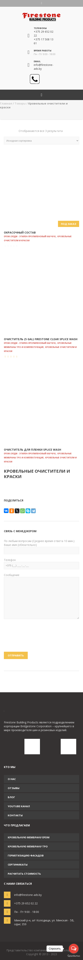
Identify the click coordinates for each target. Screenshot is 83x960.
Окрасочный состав (20, 232)
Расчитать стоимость (24, 873)
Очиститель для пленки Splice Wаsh (32, 449)
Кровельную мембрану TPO (28, 846)
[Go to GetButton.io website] (73, 956)
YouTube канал (19, 806)
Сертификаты (18, 864)
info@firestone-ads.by (28, 895)
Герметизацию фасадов (26, 855)
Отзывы (13, 788)
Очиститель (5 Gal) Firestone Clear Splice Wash (40, 339)
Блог (11, 797)
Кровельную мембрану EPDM (28, 837)
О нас (12, 779)
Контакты (15, 815)
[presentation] (20, 638)
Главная (6, 103)
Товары (20, 103)
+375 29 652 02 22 (26, 903)
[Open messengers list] (74, 948)
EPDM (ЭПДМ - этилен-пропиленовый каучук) (30, 236)
